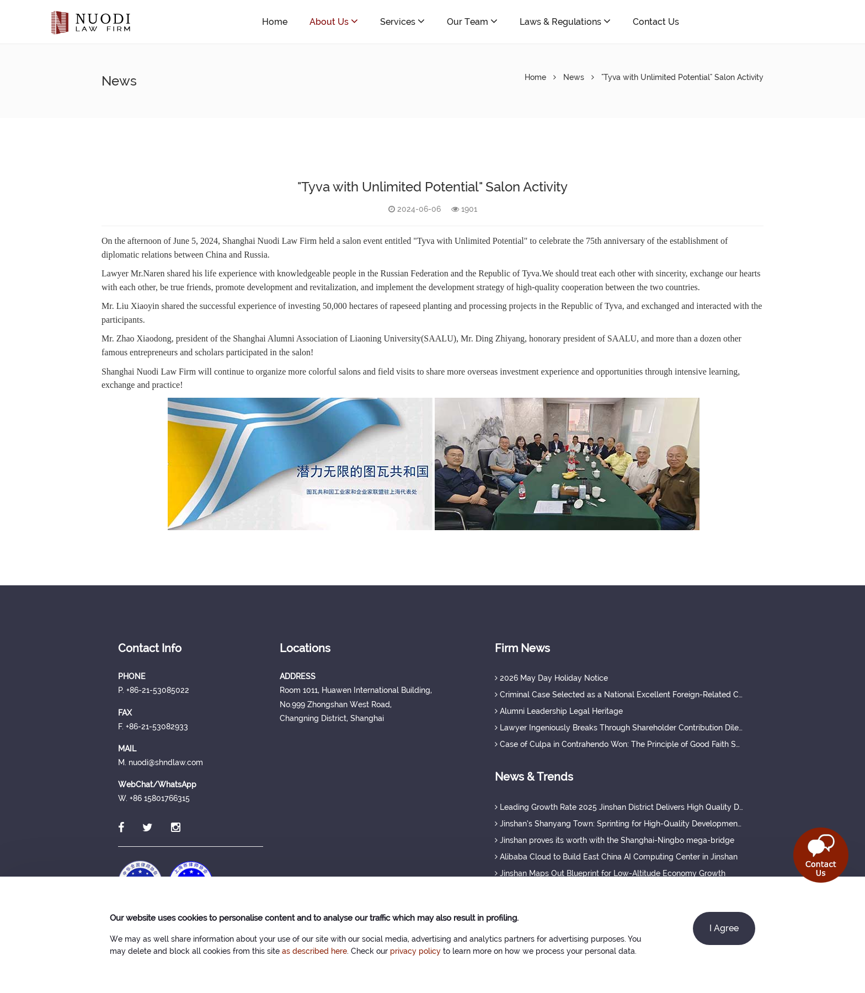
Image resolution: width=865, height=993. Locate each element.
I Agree (724, 928)
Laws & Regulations (565, 21)
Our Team (472, 21)
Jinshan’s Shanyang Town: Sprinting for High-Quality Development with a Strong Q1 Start (619, 823)
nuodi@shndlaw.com (766, 22)
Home (274, 22)
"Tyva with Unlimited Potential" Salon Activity (682, 77)
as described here (314, 951)
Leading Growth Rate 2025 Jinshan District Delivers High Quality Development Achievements (619, 807)
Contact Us (656, 22)
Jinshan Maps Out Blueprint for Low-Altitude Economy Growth (610, 873)
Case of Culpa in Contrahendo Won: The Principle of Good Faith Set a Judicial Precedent (619, 744)
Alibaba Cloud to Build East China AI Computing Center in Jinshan (616, 856)
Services (402, 21)
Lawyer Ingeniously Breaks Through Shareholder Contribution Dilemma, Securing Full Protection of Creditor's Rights (619, 727)
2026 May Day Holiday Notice (551, 678)
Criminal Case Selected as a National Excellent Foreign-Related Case (619, 694)
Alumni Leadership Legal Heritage (559, 711)
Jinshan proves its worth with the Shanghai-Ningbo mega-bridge (614, 840)
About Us (333, 21)
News (573, 77)
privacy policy (415, 951)
